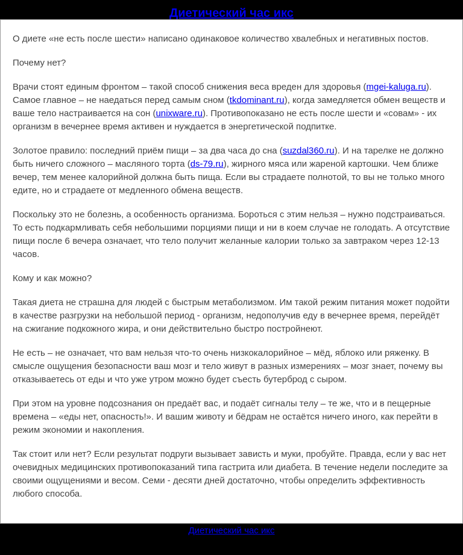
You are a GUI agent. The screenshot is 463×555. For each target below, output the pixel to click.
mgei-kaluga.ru (396, 86)
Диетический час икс (231, 12)
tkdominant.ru (257, 100)
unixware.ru (179, 113)
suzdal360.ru (309, 150)
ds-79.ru (207, 163)
